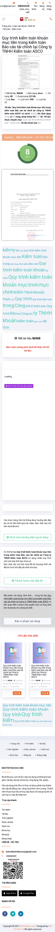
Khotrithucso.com (28, 926)
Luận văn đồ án (20, 26)
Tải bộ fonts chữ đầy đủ (27, 580)
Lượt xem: (25, 99)
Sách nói (45, 749)
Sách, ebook (29, 749)
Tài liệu (42, 744)
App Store (10, 893)
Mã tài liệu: (13, 93)
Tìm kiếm (30, 744)
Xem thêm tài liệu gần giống (19, 386)
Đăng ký (42, 6)
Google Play (27, 893)
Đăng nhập (49, 6)
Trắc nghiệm (12, 749)
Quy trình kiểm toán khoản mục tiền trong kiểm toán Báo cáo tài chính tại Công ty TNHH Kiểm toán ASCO (27, 45)
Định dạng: (34, 93)
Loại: (9, 99)
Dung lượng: (25, 96)
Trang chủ (6, 26)
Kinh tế (32, 26)
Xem (17, 693)
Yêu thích (34, 6)
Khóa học (14, 755)
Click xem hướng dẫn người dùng (28, 537)
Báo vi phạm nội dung (27, 621)
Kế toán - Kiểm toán (12, 29)
